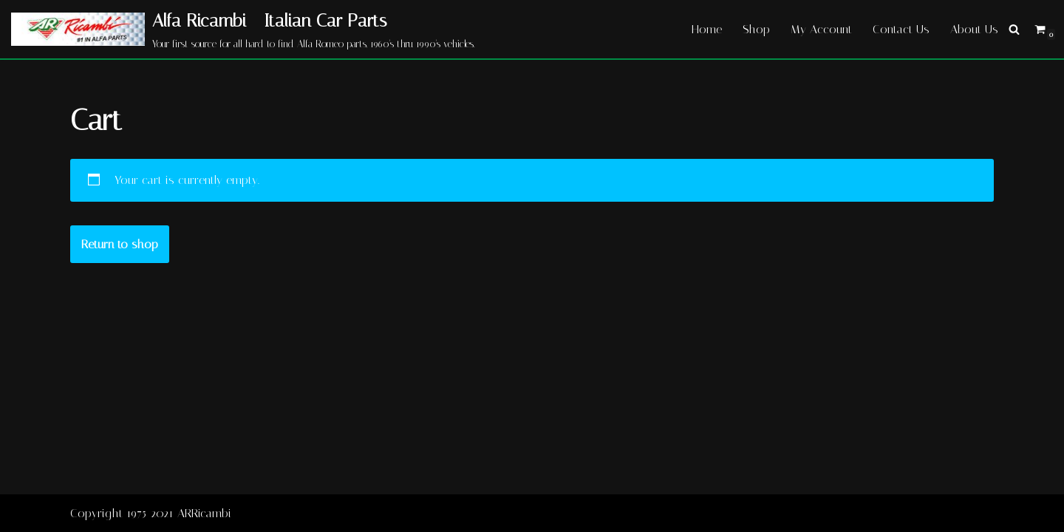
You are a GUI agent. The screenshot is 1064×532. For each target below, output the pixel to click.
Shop (756, 29)
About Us (974, 29)
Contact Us (901, 29)
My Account (821, 29)
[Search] (1014, 29)
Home (707, 29)
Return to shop (119, 244)
